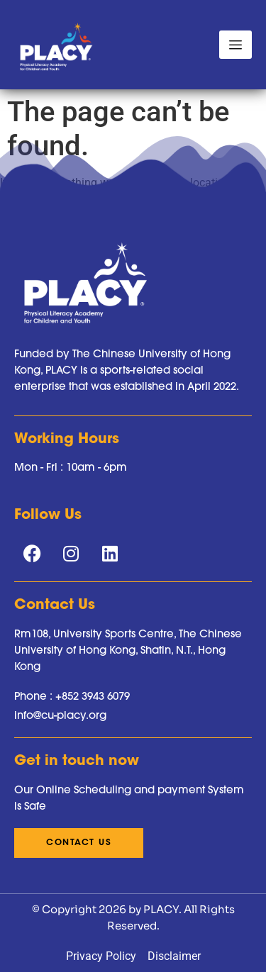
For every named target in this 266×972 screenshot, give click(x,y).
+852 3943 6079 (92, 696)
